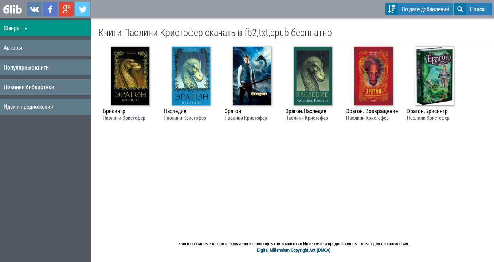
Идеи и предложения (28, 106)
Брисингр (114, 111)
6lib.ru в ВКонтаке (34, 9)
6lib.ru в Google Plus (66, 9)
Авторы (13, 47)
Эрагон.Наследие (305, 111)
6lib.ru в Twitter (82, 9)
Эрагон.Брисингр (427, 111)
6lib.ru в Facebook (50, 9)
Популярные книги (26, 67)
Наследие (175, 111)
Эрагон (232, 111)
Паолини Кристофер (124, 117)
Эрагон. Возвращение (372, 111)
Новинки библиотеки (29, 87)
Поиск (469, 9)
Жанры (16, 28)
